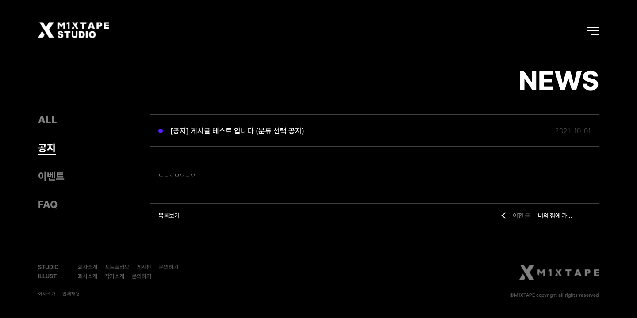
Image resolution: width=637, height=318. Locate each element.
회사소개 (87, 267)
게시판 (144, 267)
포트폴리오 (117, 267)
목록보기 (169, 215)
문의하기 (168, 267)
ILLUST (47, 276)
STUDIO (48, 267)
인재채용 (71, 294)
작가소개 (114, 276)
